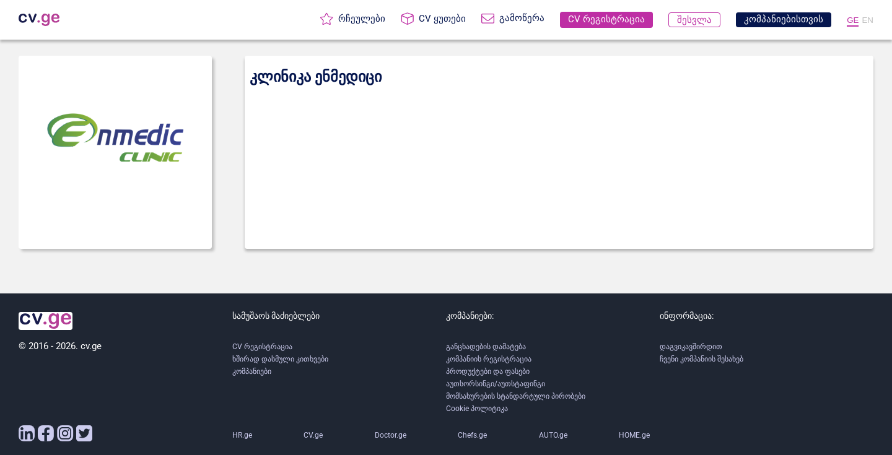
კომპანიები (251, 371)
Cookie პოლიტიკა (477, 408)
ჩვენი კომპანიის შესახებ (701, 359)
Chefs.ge (472, 435)
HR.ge (242, 435)
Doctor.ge (390, 435)
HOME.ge (634, 435)
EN (867, 20)
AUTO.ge (553, 435)
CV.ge (313, 435)
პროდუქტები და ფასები (488, 371)
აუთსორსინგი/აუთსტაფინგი (495, 383)
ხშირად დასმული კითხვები (280, 359)
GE (853, 20)
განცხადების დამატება (486, 346)
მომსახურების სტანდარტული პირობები (515, 396)
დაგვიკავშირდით (691, 346)
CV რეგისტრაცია (262, 346)
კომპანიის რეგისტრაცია (488, 359)
